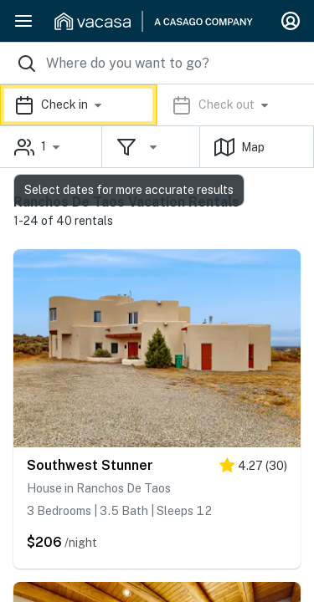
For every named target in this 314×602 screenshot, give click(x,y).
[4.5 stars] (253, 468)
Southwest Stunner (90, 465)
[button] (157, 104)
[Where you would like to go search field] (157, 63)
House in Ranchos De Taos (99, 488)
